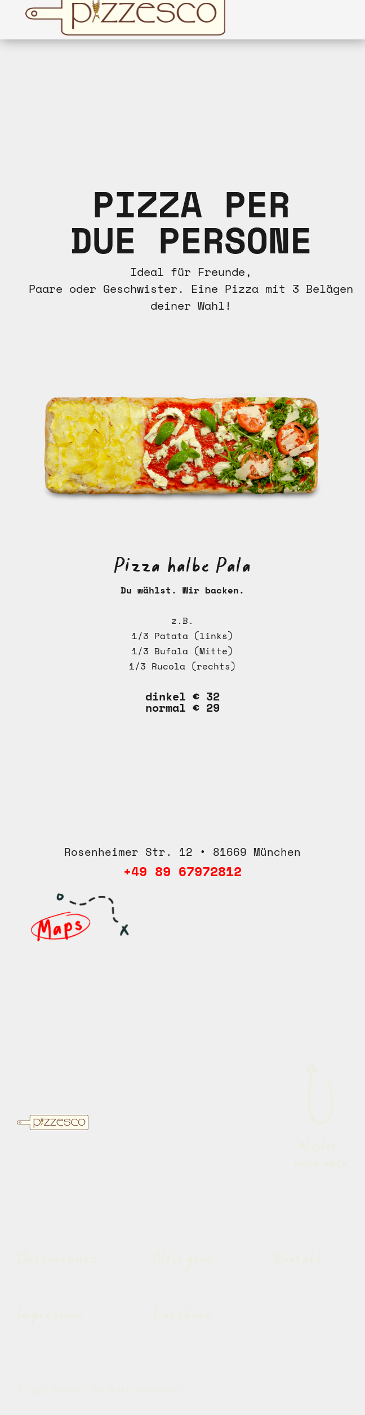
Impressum (50, 1316)
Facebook (183, 1316)
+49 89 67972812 (182, 871)
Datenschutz (57, 1260)
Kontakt (298, 1260)
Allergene (183, 1260)
